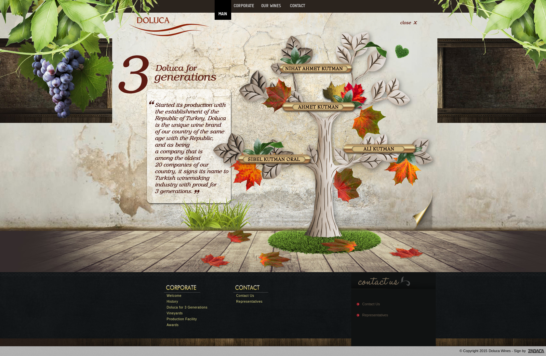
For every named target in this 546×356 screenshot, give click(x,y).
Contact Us (245, 295)
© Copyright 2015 (473, 351)
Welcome (174, 295)
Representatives (249, 301)
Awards (173, 325)
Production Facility (182, 319)
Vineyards (175, 313)
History (172, 301)
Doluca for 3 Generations (187, 307)
